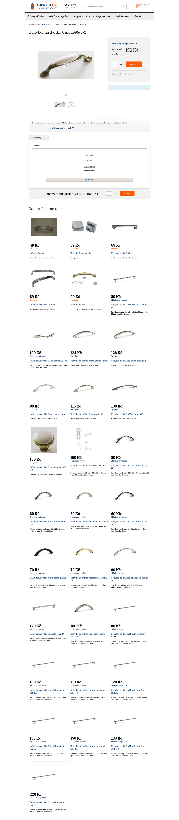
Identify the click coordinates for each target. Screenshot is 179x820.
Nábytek (136, 16)
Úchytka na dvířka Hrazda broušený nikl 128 (47, 691)
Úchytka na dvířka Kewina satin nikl (128, 360)
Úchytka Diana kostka (80, 253)
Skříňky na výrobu (58, 16)
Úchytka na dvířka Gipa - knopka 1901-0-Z (48, 468)
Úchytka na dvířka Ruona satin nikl (87, 414)
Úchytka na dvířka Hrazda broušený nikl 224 (47, 747)
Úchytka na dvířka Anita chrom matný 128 (48, 523)
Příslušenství (122, 16)
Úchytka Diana (37, 253)
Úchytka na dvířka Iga (121, 253)
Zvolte (123, 43)
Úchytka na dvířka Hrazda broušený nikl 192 (128, 691)
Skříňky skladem (36, 16)
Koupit (134, 64)
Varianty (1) (37, 137)
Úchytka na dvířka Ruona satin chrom (48, 414)
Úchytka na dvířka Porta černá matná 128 (88, 467)
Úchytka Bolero (77, 304)
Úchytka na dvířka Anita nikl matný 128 (89, 521)
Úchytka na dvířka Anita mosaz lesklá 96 (88, 579)
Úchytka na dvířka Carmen (42, 304)
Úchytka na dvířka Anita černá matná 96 (48, 579)
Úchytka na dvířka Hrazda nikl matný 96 (129, 306)
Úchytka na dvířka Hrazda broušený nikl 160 (87, 691)
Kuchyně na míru (80, 16)
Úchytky (57, 24)
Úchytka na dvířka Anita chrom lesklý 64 (129, 523)
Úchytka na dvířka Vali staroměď (127, 414)
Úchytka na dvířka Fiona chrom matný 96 (129, 579)
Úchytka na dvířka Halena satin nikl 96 (48, 360)
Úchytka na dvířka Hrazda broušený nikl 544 (47, 803)
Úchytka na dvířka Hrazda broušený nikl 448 (128, 747)
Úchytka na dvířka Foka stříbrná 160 (47, 634)
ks (121, 64)
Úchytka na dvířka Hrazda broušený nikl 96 (128, 635)
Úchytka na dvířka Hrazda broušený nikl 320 (87, 747)
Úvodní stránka (34, 24)
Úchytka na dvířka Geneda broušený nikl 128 (87, 635)
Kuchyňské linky (102, 16)
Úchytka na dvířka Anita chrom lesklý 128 (129, 467)
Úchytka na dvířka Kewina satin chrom (89, 360)
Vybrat (90, 180)
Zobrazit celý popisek (61, 128)
